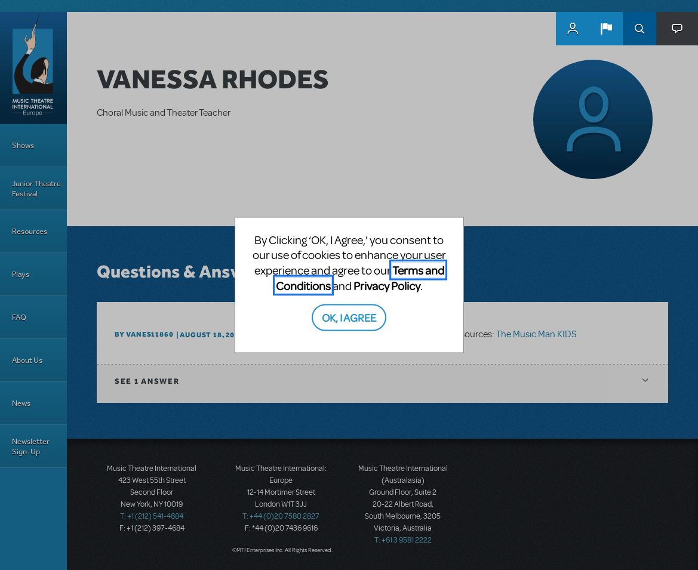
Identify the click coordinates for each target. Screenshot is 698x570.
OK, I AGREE (349, 317)
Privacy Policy (386, 285)
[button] (606, 28)
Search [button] (639, 28)
